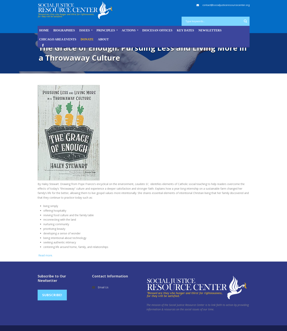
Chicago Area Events (57, 39)
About (103, 39)
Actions (129, 30)
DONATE (87, 39)
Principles (105, 30)
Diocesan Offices (157, 30)
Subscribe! (52, 295)
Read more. (45, 255)
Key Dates (185, 30)
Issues (84, 30)
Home (44, 30)
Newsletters (210, 30)
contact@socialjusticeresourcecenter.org (226, 5)
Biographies (64, 30)
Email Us (103, 287)
